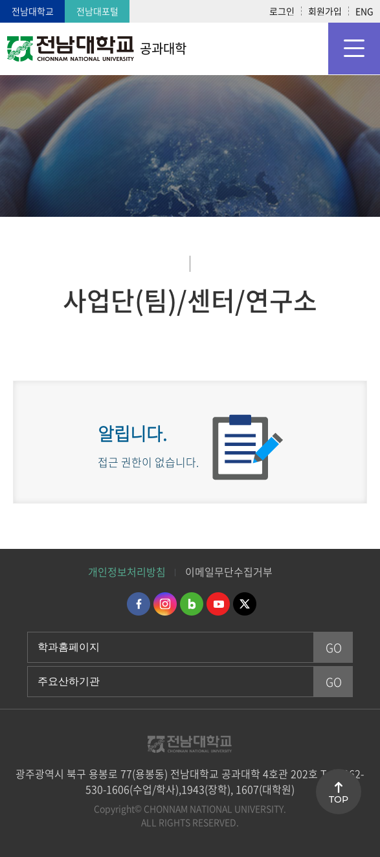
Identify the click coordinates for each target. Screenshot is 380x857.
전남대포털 (97, 11)
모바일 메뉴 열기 (354, 48)
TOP (338, 799)
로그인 (282, 11)
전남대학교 (33, 11)
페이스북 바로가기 (138, 604)
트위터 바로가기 (244, 604)
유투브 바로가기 (218, 604)
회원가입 (325, 11)
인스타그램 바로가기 (165, 604)
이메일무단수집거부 (229, 571)
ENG (364, 11)
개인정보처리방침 (127, 571)
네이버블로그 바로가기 (191, 604)
